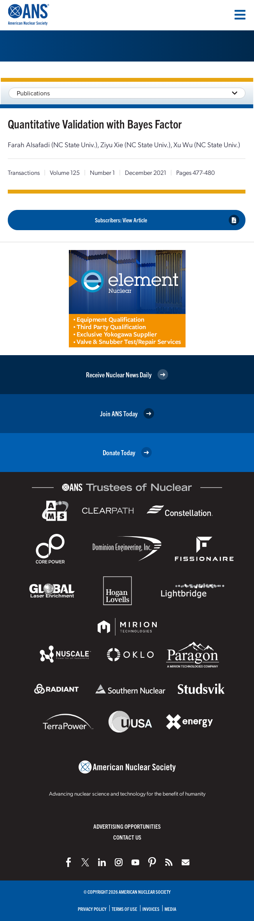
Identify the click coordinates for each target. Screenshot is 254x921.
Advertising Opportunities (127, 826)
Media (170, 909)
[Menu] (240, 15)
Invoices (150, 909)
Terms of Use (124, 909)
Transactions (24, 172)
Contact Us (127, 837)
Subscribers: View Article (167, 220)
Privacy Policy (92, 909)
